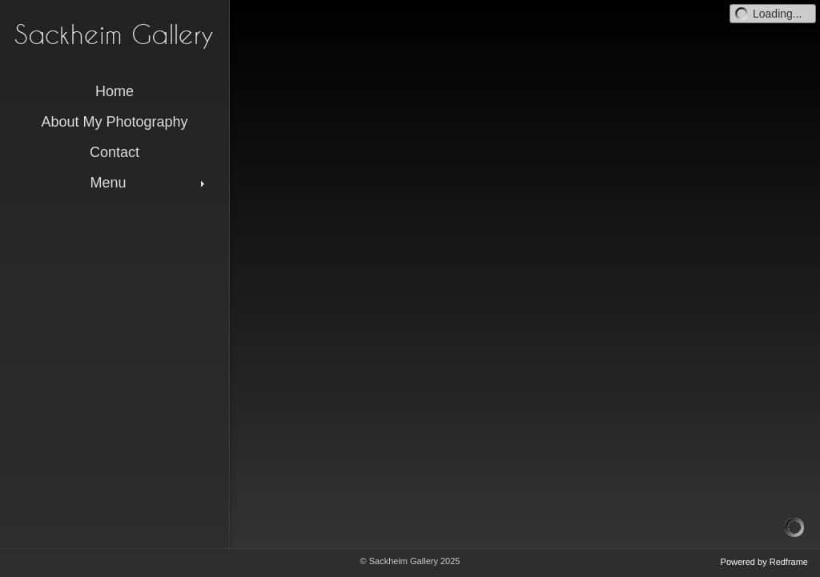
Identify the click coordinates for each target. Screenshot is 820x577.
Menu (149, 183)
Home (114, 91)
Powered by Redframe (764, 562)
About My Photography (114, 122)
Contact (114, 152)
